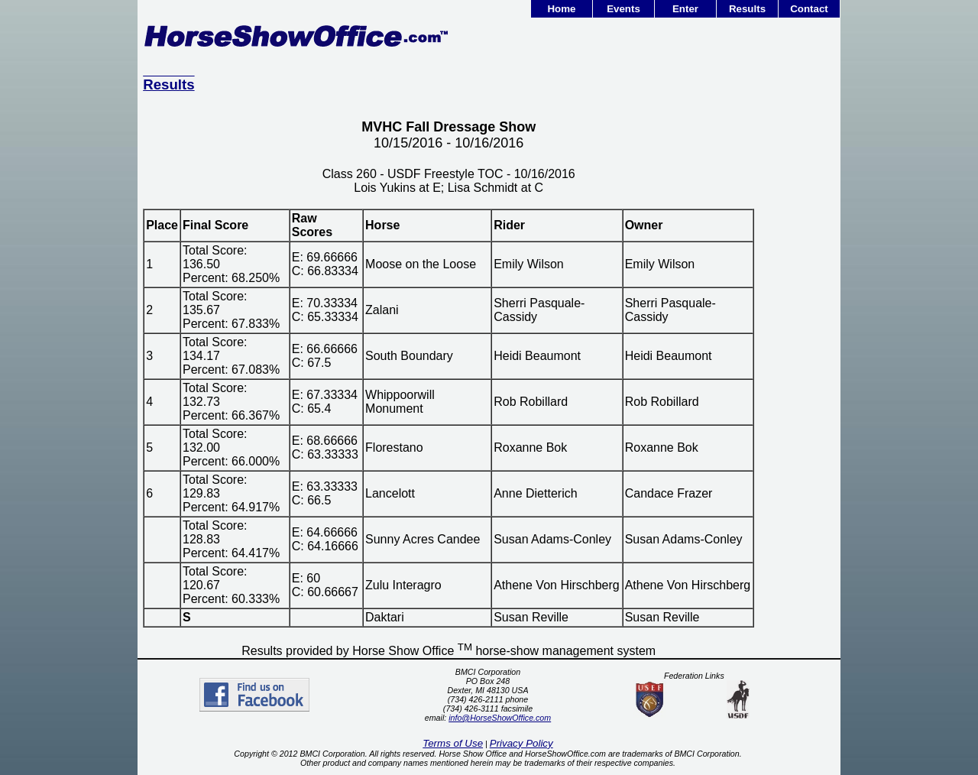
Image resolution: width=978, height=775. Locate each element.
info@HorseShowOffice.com (500, 717)
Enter (685, 9)
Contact (809, 9)
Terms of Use (453, 743)
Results (747, 9)
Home (561, 9)
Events (623, 9)
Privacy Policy (521, 743)
